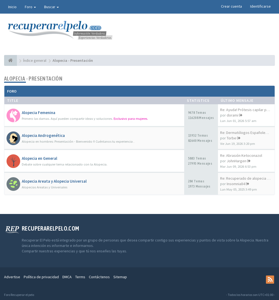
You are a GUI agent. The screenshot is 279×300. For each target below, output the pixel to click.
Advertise (12, 276)
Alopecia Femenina (38, 112)
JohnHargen (236, 160)
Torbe (231, 138)
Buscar (51, 6)
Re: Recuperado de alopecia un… (247, 178)
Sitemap (120, 276)
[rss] (270, 279)
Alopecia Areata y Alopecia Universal (54, 181)
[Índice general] (10, 60)
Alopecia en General (39, 158)
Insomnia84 (236, 183)
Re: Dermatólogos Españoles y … (247, 132)
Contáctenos (99, 276)
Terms (80, 276)
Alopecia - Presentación (33, 78)
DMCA (67, 276)
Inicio (12, 6)
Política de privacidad (41, 276)
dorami (232, 115)
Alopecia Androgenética (43, 135)
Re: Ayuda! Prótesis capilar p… (245, 109)
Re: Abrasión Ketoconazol (241, 155)
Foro (30, 6)
